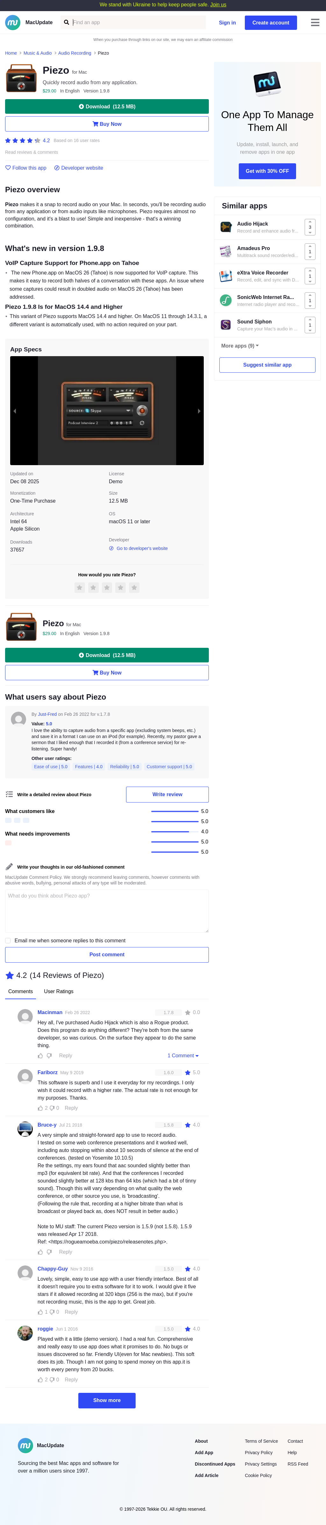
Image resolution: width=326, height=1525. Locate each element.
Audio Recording (74, 53)
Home (11, 53)
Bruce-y (47, 1125)
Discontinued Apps (215, 1464)
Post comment (106, 954)
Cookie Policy (258, 1475)
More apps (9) (237, 345)
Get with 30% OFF (267, 171)
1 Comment (183, 1055)
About (201, 1441)
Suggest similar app (267, 365)
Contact (295, 1441)
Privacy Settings (261, 1464)
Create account (270, 22)
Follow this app (25, 168)
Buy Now (106, 123)
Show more (107, 1400)
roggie (45, 1328)
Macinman (50, 1012)
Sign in (227, 22)
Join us (218, 4)
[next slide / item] (199, 410)
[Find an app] (66, 22)
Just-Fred (47, 714)
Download (106, 106)
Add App (204, 1452)
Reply (65, 1055)
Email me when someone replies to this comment (70, 940)
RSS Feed (297, 1464)
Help (292, 1452)
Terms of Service (261, 1441)
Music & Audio (38, 53)
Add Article (206, 1475)
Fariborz (48, 1072)
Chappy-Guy (53, 1268)
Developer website (78, 168)
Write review (167, 794)
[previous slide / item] (14, 410)
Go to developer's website (138, 548)
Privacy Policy (259, 1452)
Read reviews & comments (31, 152)
